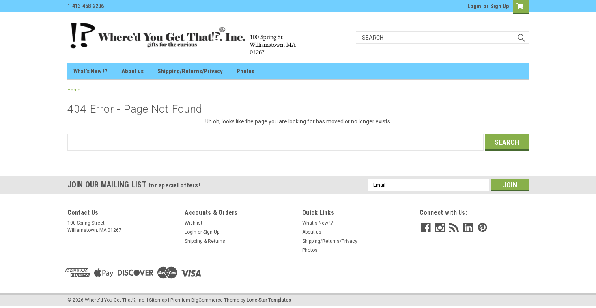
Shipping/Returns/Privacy (190, 71)
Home (73, 90)
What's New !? (90, 71)
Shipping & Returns (205, 241)
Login (474, 6)
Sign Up (499, 6)
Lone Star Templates (269, 300)
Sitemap (158, 300)
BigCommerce (207, 300)
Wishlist (193, 223)
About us (132, 71)
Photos (245, 71)
